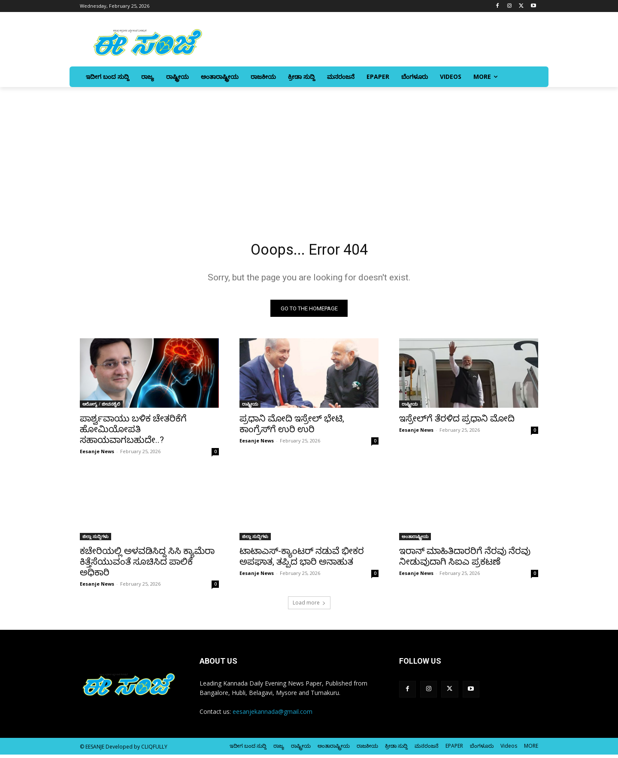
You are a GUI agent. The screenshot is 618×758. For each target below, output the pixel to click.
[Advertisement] (309, 151)
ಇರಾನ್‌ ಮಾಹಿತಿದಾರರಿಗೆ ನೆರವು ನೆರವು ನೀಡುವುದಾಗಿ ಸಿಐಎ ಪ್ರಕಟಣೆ (464, 559)
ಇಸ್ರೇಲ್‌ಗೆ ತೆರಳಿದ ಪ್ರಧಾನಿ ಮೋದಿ (457, 422)
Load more (309, 606)
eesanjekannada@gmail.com (272, 715)
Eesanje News (97, 454)
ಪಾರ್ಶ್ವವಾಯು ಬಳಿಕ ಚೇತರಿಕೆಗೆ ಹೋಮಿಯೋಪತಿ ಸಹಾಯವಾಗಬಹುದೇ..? (133, 432)
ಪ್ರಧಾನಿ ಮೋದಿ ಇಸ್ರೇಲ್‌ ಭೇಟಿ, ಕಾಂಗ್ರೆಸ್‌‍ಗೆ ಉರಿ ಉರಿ (291, 427)
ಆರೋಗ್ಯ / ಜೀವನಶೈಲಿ (101, 407)
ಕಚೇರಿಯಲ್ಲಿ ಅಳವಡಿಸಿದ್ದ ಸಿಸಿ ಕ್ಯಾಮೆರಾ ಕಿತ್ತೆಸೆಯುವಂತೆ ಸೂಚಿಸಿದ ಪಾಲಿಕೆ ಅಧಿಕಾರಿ (147, 565)
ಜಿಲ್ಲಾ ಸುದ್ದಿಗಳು (95, 540)
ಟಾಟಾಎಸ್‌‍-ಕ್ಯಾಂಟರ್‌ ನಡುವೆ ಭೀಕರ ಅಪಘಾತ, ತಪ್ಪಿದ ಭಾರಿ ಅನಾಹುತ (301, 559)
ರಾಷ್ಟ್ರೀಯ (250, 407)
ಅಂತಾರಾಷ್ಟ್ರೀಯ (415, 540)
